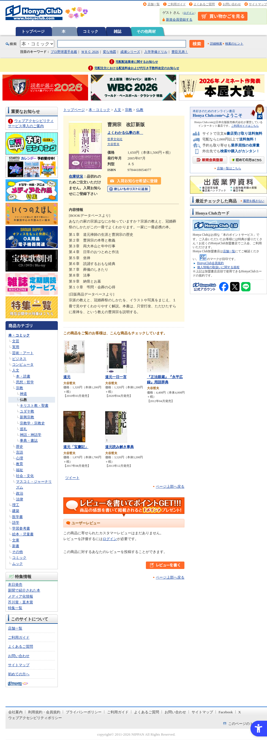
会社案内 (15, 712)
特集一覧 (15, 608)
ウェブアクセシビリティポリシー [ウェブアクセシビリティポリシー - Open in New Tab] (35, 718)
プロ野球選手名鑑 (64, 52)
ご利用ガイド (177, 4)
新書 (15, 546)
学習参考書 (21, 528)
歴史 (19, 446)
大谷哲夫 (113, 144)
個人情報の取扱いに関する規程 (218, 267)
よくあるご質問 (204, 4)
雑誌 (117, 31)
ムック (17, 564)
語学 (15, 523)
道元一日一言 (116, 377)
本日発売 (15, 584)
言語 (19, 452)
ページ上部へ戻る (170, 486)
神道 (23, 394)
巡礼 (23, 429)
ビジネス (19, 359)
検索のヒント (234, 43)
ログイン (188, 12)
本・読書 (23, 376)
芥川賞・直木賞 (20, 602)
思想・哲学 (25, 382)
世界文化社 (114, 139)
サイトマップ (258, 4)
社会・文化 (25, 476)
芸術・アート (23, 353)
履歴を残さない (253, 200)
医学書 (17, 517)
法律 (19, 499)
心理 (19, 458)
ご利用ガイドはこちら (245, 125)
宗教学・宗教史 (32, 423)
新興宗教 (27, 417)
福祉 (19, 470)
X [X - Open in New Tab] (239, 712)
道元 (66, 377)
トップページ (33, 31)
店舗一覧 (154, 4)
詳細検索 (216, 43)
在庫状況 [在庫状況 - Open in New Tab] (76, 176)
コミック (90, 31)
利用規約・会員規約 (44, 712)
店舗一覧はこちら (229, 168)
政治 (19, 493)
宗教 (19, 388)
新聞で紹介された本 (24, 590)
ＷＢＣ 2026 (90, 52)
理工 (15, 505)
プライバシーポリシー (84, 712)
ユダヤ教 (27, 411)
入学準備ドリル (155, 52)
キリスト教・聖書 (34, 405)
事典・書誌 (29, 440)
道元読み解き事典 (119, 447)
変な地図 (109, 52)
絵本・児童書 (23, 534)
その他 (17, 552)
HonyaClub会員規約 (210, 263)
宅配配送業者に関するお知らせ (137, 61)
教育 (19, 464)
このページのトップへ (246, 724)
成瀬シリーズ (130, 52)
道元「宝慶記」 (75, 447)
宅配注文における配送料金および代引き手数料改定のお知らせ (136, 68)
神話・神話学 (30, 435)
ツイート (72, 478)
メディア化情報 (20, 596)
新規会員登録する (179, 19)
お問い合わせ (232, 4)
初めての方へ (18, 674)
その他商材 (146, 31)
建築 (15, 511)
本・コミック (19, 335)
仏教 (23, 400)
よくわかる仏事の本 (125, 133)
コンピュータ (23, 364)
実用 (15, 347)
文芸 (15, 341)
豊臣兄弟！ (179, 52)
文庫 (15, 540)
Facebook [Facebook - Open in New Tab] (226, 712)
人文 (15, 370)
